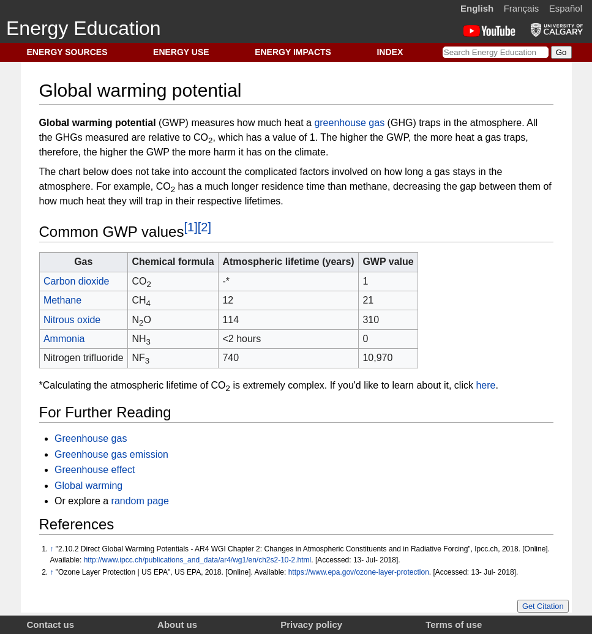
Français (521, 8)
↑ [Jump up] (52, 549)
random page (140, 501)
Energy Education (83, 28)
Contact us (51, 624)
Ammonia (64, 339)
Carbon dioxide (76, 281)
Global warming (88, 485)
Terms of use (453, 624)
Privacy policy (311, 624)
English (476, 8)
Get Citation (543, 606)
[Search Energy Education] (496, 52)
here (485, 385)
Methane (62, 300)
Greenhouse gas (90, 438)
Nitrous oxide (71, 320)
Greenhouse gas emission (111, 454)
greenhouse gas (349, 122)
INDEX (390, 52)
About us (177, 624)
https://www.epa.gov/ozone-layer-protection (358, 572)
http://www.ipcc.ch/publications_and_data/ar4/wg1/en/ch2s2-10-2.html (198, 560)
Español (565, 8)
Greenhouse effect (94, 469)
